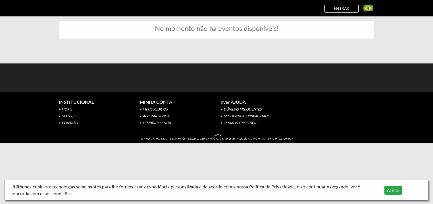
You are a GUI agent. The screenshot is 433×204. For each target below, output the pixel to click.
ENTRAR (341, 8)
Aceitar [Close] (393, 190)
